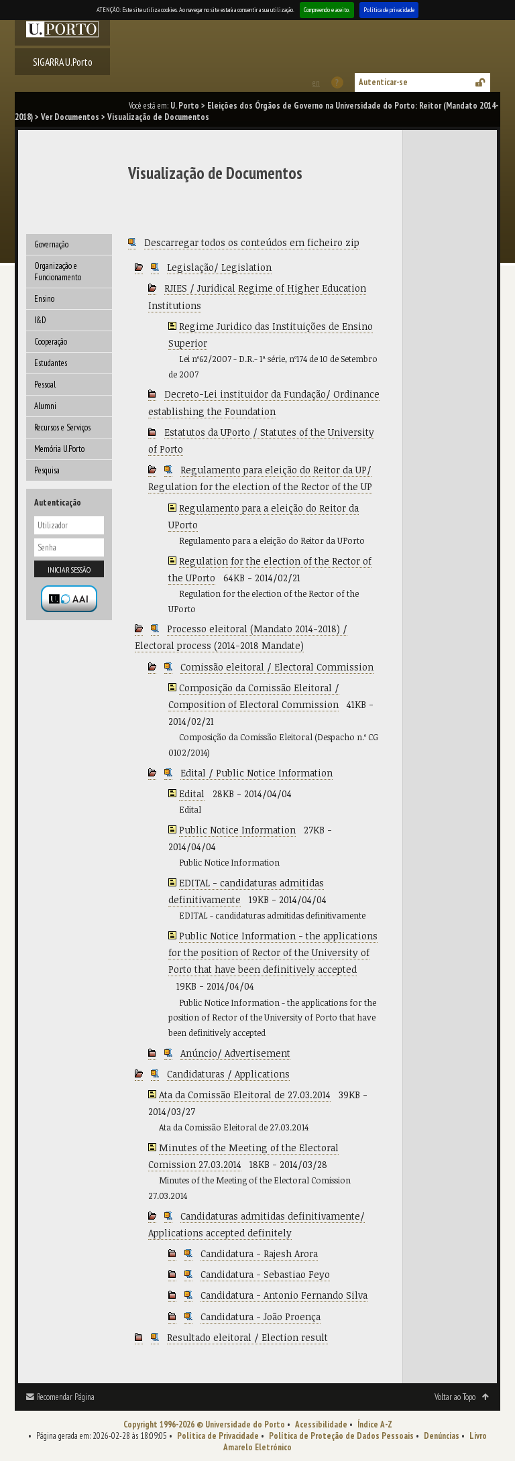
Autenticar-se (383, 82)
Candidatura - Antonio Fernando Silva (284, 1295)
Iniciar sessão (69, 570)
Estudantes (50, 363)
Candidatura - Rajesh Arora (259, 1253)
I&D (40, 320)
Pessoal (45, 384)
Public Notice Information (237, 829)
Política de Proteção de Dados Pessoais (341, 1436)
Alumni (45, 406)
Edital (192, 793)
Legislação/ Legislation (219, 267)
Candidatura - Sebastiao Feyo (265, 1274)
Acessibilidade (321, 1424)
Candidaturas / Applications (228, 1073)
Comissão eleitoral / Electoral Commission (277, 666)
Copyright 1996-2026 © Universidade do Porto (204, 1424)
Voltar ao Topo (455, 1397)
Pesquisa (47, 470)
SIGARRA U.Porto (63, 61)
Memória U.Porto (59, 449)
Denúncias (441, 1436)
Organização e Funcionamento (57, 271)
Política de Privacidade (218, 1436)
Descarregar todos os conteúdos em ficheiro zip (251, 242)
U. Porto (184, 105)
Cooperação (50, 341)
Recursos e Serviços (62, 427)
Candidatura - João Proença (261, 1316)
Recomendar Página (66, 1397)
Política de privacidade (388, 9)
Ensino (44, 298)
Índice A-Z (374, 1424)
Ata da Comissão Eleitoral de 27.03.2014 (245, 1094)
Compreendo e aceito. (327, 9)
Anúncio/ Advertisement (235, 1053)
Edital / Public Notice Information (256, 772)
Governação (51, 244)
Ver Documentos (70, 117)
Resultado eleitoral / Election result (247, 1337)
